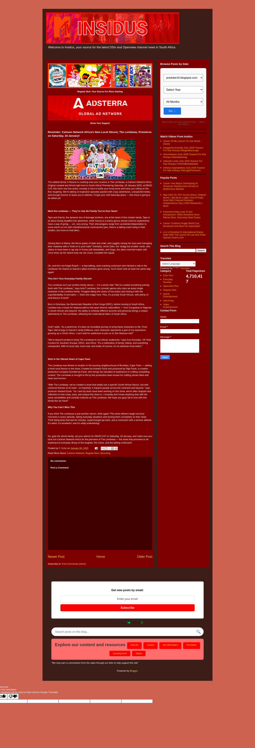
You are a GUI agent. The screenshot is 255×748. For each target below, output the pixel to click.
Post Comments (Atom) (74, 564)
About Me (134, 645)
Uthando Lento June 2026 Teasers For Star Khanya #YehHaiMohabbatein (182, 162)
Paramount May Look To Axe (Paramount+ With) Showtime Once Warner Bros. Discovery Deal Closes (181, 214)
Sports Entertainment (170, 295)
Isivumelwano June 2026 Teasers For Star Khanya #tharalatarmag (184, 155)
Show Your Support (100, 123)
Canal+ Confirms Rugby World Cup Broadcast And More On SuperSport (181, 224)
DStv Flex (168, 275)
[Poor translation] (13, 697)
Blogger (133, 671)
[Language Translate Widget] (178, 263)
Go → (172, 110)
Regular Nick (92, 453)
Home (101, 556)
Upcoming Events (120, 654)
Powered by (127, 622)
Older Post (144, 556)
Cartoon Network (75, 453)
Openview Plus (170, 286)
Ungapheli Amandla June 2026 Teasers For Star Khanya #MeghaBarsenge (183, 149)
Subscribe (127, 607)
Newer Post (56, 556)
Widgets (139, 654)
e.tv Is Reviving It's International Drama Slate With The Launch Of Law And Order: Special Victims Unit (184, 235)
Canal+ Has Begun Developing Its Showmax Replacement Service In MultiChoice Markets (180, 186)
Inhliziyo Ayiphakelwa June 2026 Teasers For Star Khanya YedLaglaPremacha (184, 169)
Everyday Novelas (168, 280)
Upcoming (105, 453)
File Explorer (192, 645)
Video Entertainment (170, 306)
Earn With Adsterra (170, 645)
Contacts (150, 645)
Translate (181, 268)
